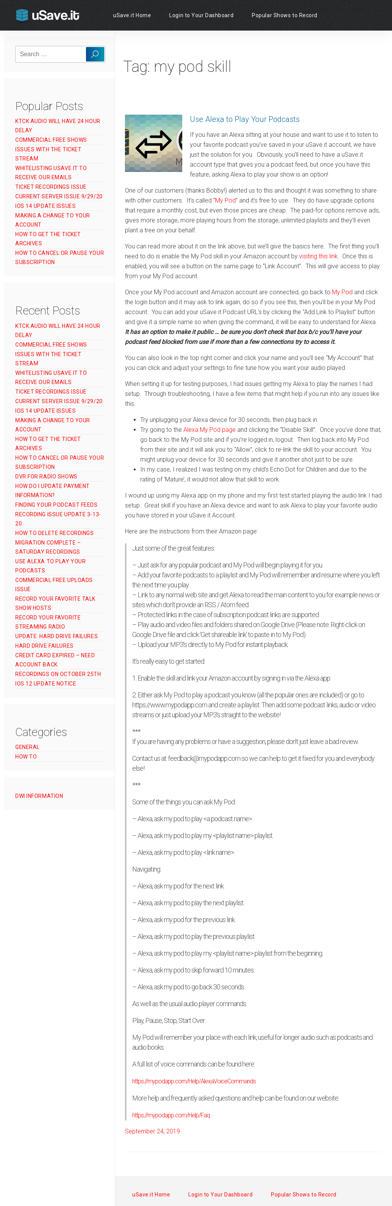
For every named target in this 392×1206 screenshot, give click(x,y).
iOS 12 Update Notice (45, 684)
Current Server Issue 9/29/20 (59, 196)
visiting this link (318, 256)
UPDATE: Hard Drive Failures (56, 636)
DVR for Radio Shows (46, 476)
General (27, 747)
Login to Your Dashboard (201, 15)
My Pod (225, 200)
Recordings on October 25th (58, 674)
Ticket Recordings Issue (51, 187)
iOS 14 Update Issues (45, 206)
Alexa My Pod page (209, 429)
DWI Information (39, 796)
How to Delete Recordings (54, 533)
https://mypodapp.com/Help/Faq (171, 1115)
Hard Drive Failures (44, 646)
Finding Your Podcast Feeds (56, 505)
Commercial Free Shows (51, 140)
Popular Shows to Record (284, 15)
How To (26, 757)
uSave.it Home (132, 15)
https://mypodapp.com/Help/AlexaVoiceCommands (194, 1081)
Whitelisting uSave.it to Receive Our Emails (51, 172)
